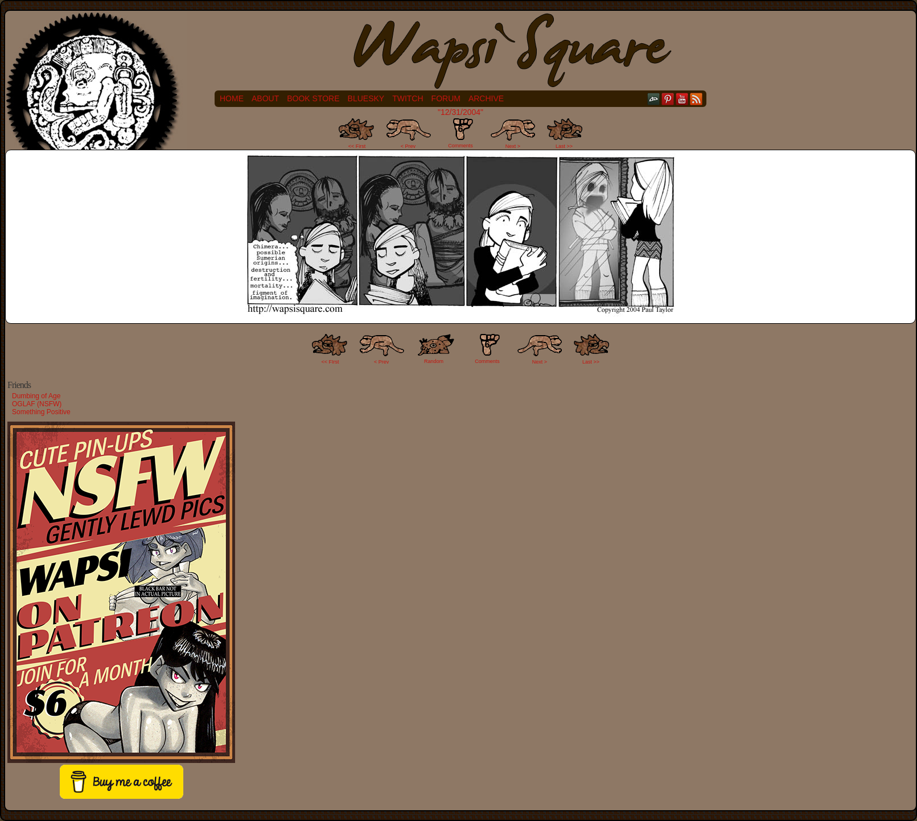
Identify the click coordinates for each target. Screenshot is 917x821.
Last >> (564, 146)
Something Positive (41, 412)
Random (433, 361)
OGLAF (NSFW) (36, 404)
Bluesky (366, 98)
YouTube (682, 99)
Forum (445, 98)
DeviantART (654, 99)
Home (232, 98)
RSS (696, 99)
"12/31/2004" (460, 112)
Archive (486, 98)
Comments (460, 133)
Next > (512, 146)
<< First (357, 146)
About (265, 98)
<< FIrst (330, 362)
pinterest (668, 99)
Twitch (407, 98)
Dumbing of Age (36, 396)
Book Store (313, 98)
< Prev (408, 146)
